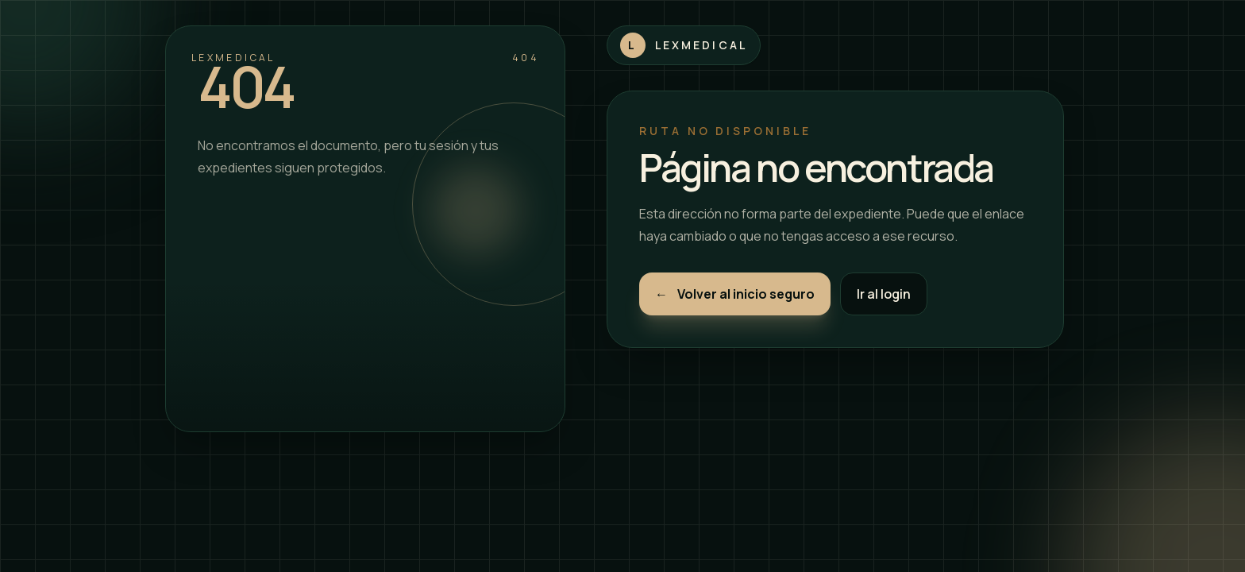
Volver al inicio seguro (735, 293)
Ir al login (884, 294)
